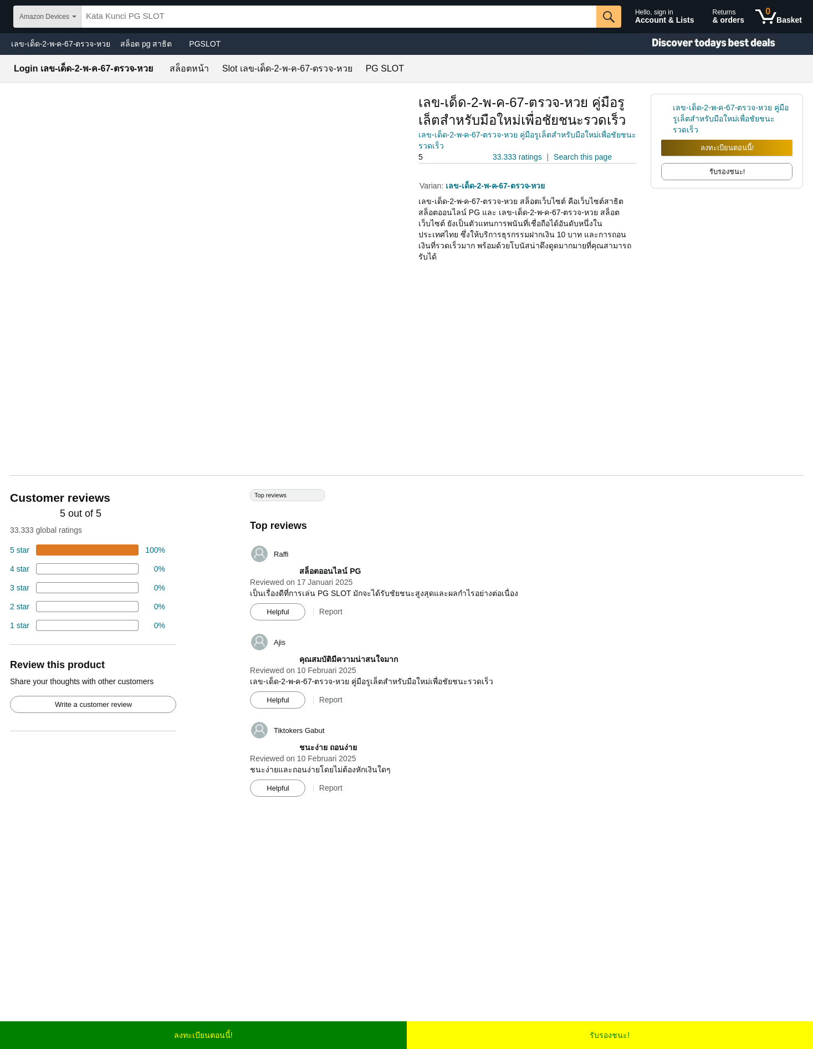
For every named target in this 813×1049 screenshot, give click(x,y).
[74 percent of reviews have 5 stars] (87, 550)
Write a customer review (93, 704)
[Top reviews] (406, 647)
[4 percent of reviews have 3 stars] (87, 587)
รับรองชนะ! (610, 1035)
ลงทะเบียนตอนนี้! (727, 148)
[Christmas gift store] (702, 44)
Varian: (433, 185)
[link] (667, 118)
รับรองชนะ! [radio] (727, 171)
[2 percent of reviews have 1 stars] (87, 625)
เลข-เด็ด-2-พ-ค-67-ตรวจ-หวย (60, 43)
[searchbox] (338, 16)
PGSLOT (205, 43)
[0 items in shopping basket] (778, 16)
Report (330, 611)
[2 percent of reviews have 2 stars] (87, 606)
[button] (449, 157)
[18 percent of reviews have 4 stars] (87, 568)
